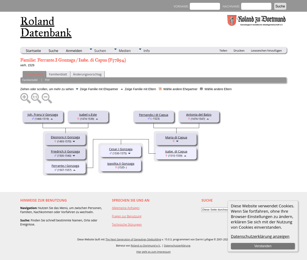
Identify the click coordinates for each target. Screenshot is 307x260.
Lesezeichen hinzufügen (266, 50)
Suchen (100, 50)
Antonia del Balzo (198, 114)
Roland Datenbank (46, 27)
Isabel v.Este (88, 114)
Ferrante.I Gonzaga (65, 165)
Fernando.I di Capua (153, 115)
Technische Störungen (127, 224)
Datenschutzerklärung (177, 245)
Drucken (239, 50)
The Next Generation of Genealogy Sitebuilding (133, 239)
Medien (125, 50)
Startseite (33, 50)
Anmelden (74, 50)
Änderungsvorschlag (87, 74)
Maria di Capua (176, 137)
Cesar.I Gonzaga (121, 149)
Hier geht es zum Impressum (153, 252)
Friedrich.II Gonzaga (65, 151)
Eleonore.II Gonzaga (65, 137)
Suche (53, 50)
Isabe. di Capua (176, 151)
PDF (47, 80)
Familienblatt (58, 74)
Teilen (223, 50)
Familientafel (34, 74)
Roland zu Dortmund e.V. (146, 245)
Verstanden (262, 246)
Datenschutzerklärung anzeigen (260, 236)
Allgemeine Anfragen (126, 208)
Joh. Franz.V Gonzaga (43, 114)
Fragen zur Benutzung (127, 216)
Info (146, 50)
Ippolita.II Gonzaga (120, 163)
